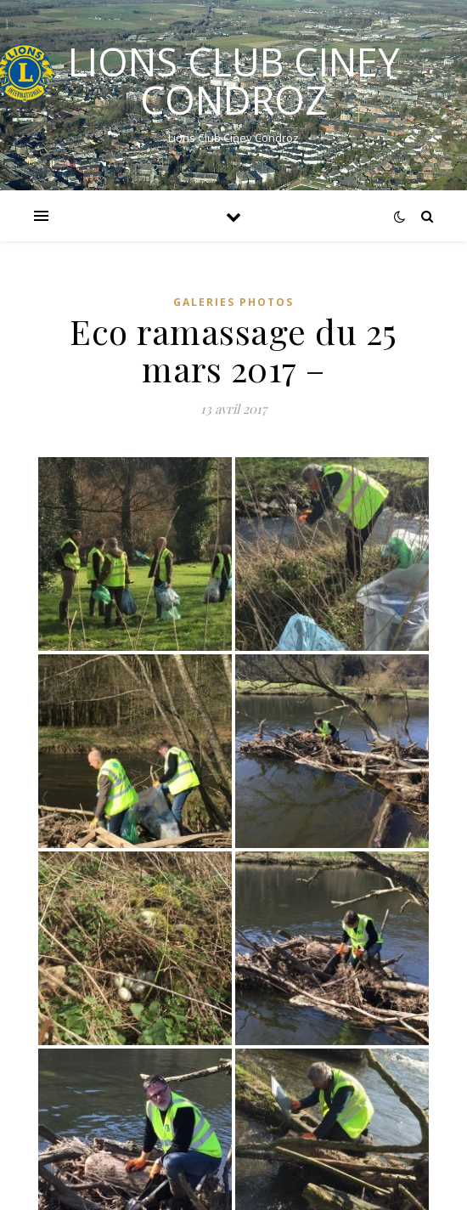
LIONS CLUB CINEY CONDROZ (233, 80)
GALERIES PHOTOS (233, 302)
